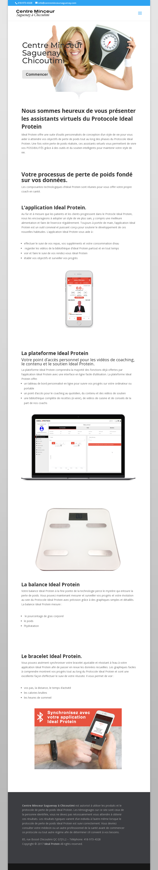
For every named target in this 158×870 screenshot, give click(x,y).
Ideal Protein (52, 844)
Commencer (37, 74)
